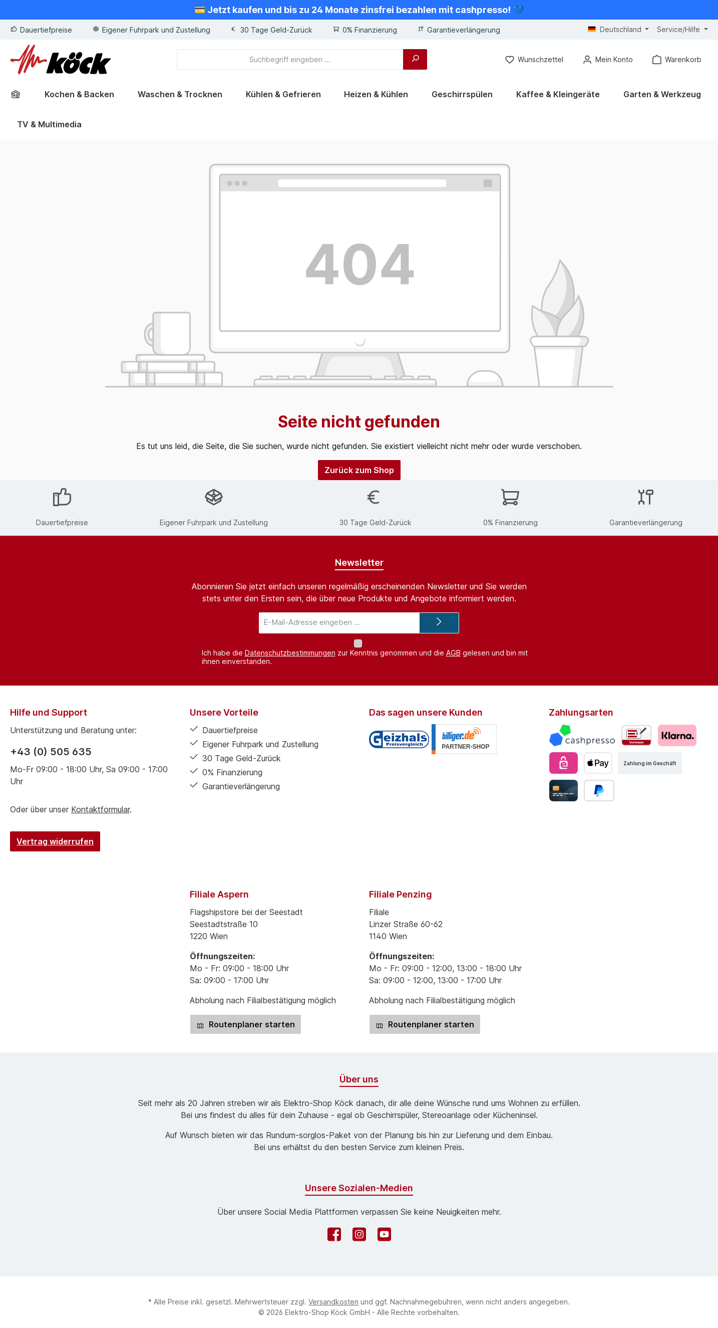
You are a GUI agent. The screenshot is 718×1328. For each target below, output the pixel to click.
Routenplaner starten (245, 1015)
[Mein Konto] (607, 59)
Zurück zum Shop (359, 470)
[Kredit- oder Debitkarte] (563, 781)
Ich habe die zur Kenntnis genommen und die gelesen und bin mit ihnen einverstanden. (365, 646)
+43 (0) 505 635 (51, 742)
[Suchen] (415, 59)
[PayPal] (599, 781)
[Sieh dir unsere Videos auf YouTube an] (384, 1227)
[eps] (563, 753)
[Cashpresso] (582, 726)
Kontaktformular (100, 800)
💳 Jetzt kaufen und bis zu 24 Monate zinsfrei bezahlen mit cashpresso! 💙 (359, 10)
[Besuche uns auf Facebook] (334, 1227)
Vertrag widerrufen (55, 832)
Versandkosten (333, 1292)
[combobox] (290, 59)
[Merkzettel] (533, 59)
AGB (453, 642)
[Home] (19, 94)
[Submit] (439, 623)
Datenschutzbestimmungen (290, 642)
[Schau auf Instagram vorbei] (359, 1227)
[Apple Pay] (598, 753)
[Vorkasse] (636, 726)
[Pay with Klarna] (677, 726)
